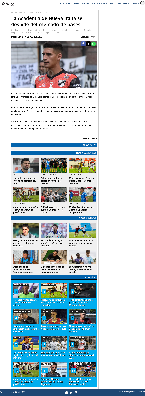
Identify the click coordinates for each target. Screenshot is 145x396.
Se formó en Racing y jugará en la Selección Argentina (52, 243)
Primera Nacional (65, 3)
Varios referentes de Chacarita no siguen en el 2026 (81, 355)
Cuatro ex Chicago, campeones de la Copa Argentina (52, 382)
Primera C (85, 3)
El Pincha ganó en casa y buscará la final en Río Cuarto (53, 210)
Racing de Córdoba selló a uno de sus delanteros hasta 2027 (25, 243)
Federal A (112, 3)
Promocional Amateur (99, 3)
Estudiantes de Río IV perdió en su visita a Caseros (51, 181)
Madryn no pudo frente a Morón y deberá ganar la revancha (81, 181)
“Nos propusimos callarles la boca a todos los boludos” (25, 302)
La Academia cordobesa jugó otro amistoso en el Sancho (81, 243)
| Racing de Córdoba (37, 13)
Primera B (76, 3)
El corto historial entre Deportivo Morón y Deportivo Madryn (80, 382)
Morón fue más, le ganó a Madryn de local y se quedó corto (25, 210)
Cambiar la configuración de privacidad (131, 392)
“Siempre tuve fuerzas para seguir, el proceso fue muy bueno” (26, 329)
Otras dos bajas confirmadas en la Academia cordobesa (23, 269)
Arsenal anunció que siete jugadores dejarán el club (53, 327)
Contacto (136, 3)
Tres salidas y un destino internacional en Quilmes (53, 354)
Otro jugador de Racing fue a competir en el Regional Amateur (52, 269)
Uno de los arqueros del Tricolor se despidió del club (24, 181)
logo (8, 3)
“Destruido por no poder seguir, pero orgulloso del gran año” (25, 355)
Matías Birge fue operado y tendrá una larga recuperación (81, 210)
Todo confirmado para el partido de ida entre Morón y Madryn (81, 302)
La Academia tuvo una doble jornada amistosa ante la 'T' (80, 269)
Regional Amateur (124, 3)
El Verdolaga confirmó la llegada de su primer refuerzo (81, 329)
